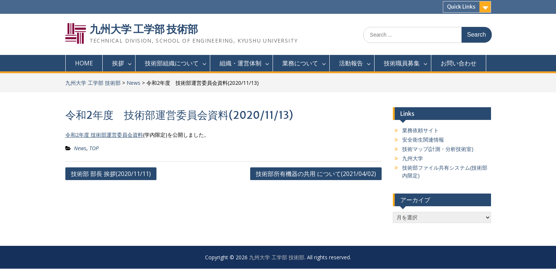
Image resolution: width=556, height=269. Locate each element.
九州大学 (412, 158)
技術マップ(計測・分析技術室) (437, 148)
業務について (300, 63)
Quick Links (461, 6)
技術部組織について (172, 63)
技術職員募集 (402, 63)
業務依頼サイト (420, 130)
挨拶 (118, 63)
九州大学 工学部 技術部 (144, 29)
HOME (84, 63)
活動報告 (351, 63)
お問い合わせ (458, 63)
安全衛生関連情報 (423, 139)
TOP (94, 148)
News (133, 82)
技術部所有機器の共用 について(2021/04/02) (316, 174)
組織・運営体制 (240, 63)
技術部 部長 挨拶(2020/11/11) (111, 174)
